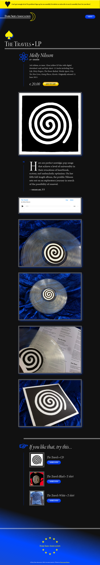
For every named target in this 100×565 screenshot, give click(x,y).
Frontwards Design (64, 562)
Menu (90, 16)
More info (55, 462)
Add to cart (51, 84)
